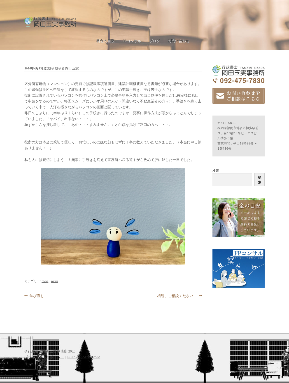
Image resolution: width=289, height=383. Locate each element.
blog (45, 281)
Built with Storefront (83, 357)
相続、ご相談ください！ (177, 296)
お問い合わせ (178, 40)
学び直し (36, 296)
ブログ (154, 40)
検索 (215, 171)
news (54, 281)
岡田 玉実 (72, 68)
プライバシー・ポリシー (44, 357)
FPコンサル (131, 40)
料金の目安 (105, 40)
